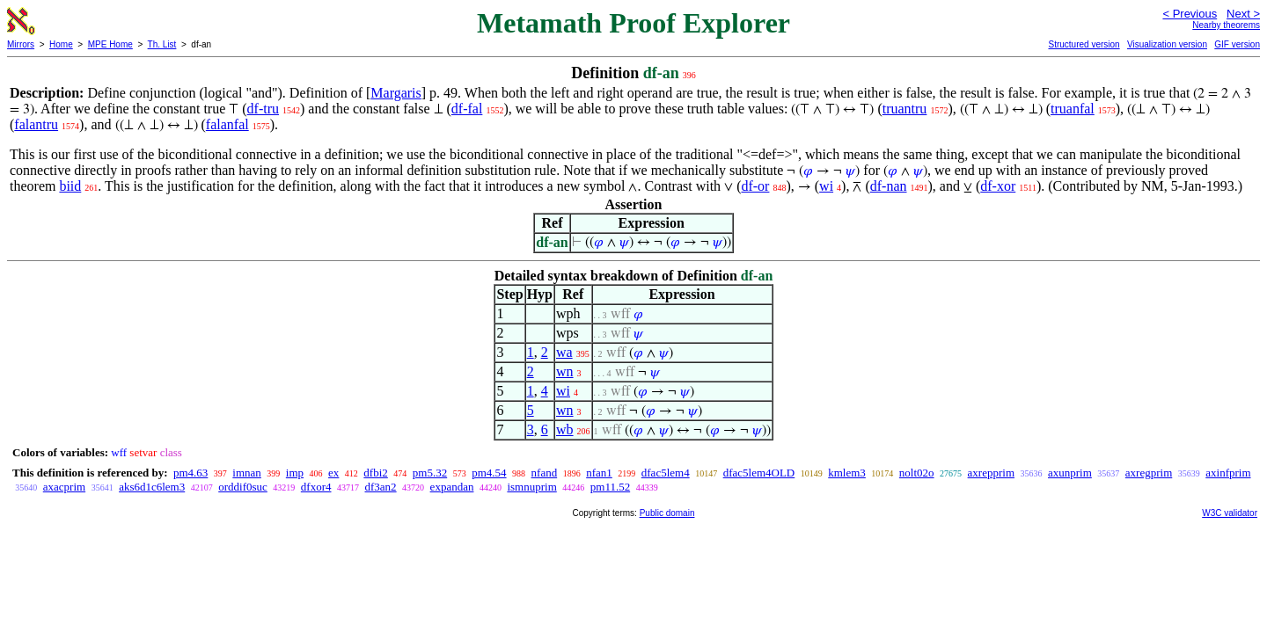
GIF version (1237, 44)
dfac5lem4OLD (759, 472)
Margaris (395, 92)
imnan (246, 472)
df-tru (263, 108)
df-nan (888, 185)
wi (826, 185)
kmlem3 (847, 472)
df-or (755, 185)
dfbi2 (375, 472)
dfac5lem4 (665, 472)
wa (564, 352)
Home (61, 44)
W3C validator (1229, 513)
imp (295, 472)
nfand (544, 472)
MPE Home (110, 44)
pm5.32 (430, 472)
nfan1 (599, 472)
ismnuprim (531, 486)
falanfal (227, 124)
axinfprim (1227, 472)
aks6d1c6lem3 (152, 486)
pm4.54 (489, 472)
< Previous (1189, 13)
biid (70, 185)
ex (333, 472)
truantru (905, 108)
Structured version (1083, 44)
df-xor (997, 185)
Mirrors (20, 44)
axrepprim (991, 472)
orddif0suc (242, 486)
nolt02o (916, 472)
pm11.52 (610, 486)
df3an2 (381, 486)
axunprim (1070, 472)
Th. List (162, 44)
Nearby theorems (1226, 25)
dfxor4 (316, 486)
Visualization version (1167, 44)
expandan (452, 486)
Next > (1243, 13)
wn (565, 371)
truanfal (1073, 108)
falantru (36, 124)
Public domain (667, 513)
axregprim (1148, 472)
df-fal (467, 108)
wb (565, 429)
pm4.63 (190, 472)
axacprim (64, 486)
